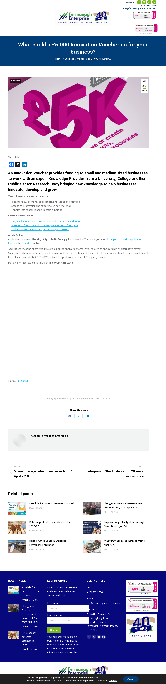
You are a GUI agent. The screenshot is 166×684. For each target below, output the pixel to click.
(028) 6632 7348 (148, 5)
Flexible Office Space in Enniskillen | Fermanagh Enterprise (49, 542)
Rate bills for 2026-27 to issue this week (52, 503)
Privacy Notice (64, 644)
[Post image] (17, 508)
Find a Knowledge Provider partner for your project (40, 229)
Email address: (54, 615)
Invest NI (27, 243)
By (81, 398)
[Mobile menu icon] (11, 18)
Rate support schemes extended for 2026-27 (49, 524)
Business (15, 81)
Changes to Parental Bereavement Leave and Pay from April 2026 (123, 505)
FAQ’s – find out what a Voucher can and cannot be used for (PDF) (48, 221)
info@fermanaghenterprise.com (139, 8)
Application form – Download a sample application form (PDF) (45, 225)
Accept (130, 678)
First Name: (53, 603)
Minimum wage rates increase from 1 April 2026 (124, 542)
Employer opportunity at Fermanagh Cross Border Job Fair (124, 524)
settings (112, 680)
